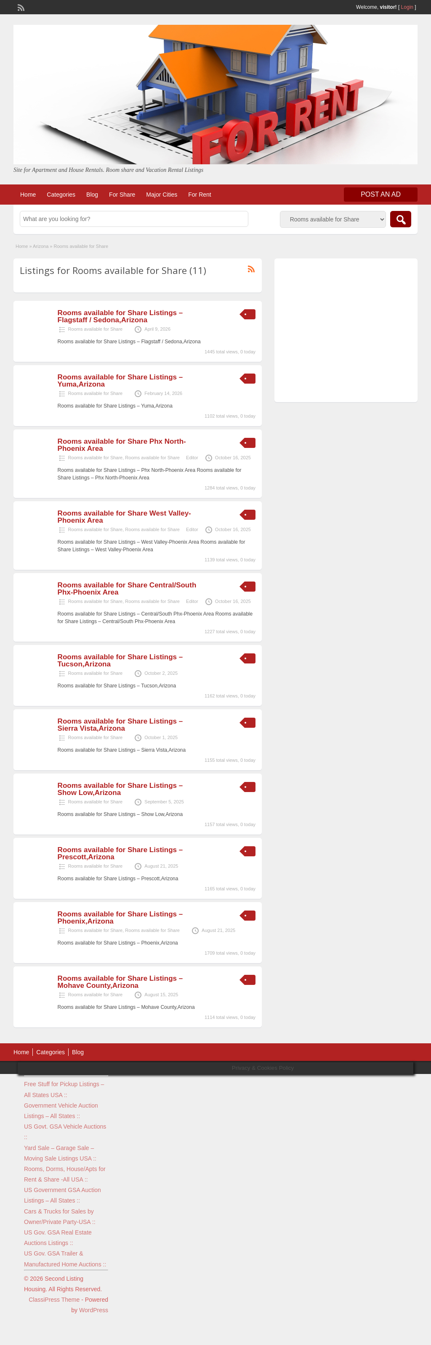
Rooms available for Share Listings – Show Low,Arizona (120, 789)
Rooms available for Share (95, 329)
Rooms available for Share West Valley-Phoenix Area (124, 516)
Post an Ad (381, 194)
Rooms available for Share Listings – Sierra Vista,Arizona (120, 724)
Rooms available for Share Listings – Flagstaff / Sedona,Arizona (120, 316)
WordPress (93, 1310)
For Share (122, 194)
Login (407, 7)
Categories (61, 194)
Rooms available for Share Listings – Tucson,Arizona (120, 660)
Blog (92, 194)
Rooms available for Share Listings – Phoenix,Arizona (120, 917)
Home (28, 194)
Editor (192, 457)
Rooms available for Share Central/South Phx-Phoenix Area (127, 588)
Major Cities (161, 194)
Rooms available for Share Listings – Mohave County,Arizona (120, 982)
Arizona (40, 246)
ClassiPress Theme (54, 1299)
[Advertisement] (346, 332)
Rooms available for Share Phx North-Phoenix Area (122, 445)
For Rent (199, 194)
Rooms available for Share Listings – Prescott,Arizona (120, 853)
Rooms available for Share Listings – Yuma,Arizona (120, 380)
